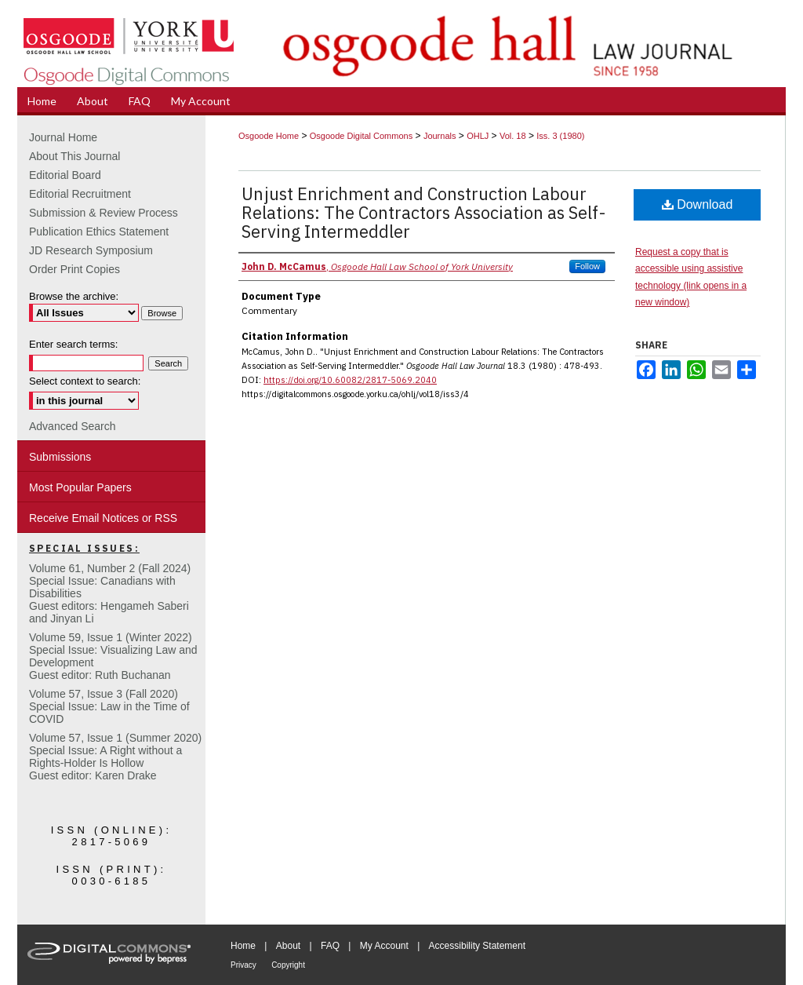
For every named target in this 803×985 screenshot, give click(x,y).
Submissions (60, 457)
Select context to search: (84, 381)
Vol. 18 (513, 135)
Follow (587, 266)
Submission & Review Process (103, 212)
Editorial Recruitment (80, 194)
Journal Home (63, 137)
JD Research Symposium (91, 250)
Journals (439, 135)
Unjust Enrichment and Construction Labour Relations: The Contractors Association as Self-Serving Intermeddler (424, 212)
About (288, 945)
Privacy (243, 965)
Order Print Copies (74, 269)
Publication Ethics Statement (99, 231)
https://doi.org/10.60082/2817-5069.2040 (350, 379)
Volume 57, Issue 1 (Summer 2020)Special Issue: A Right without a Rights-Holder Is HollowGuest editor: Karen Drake (115, 756)
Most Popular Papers (80, 487)
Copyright (288, 965)
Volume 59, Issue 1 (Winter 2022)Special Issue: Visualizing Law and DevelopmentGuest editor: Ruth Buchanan (113, 656)
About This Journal (74, 156)
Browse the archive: (73, 296)
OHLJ (478, 135)
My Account (384, 945)
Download (697, 204)
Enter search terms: (73, 344)
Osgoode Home (268, 135)
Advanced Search (72, 426)
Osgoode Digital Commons (361, 135)
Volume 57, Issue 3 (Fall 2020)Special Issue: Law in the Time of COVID (109, 706)
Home (243, 945)
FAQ (330, 945)
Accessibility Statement (477, 945)
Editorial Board (65, 175)
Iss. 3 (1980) (560, 135)
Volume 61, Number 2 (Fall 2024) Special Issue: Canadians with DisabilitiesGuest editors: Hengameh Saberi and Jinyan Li (110, 593)
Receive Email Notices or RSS (103, 518)
